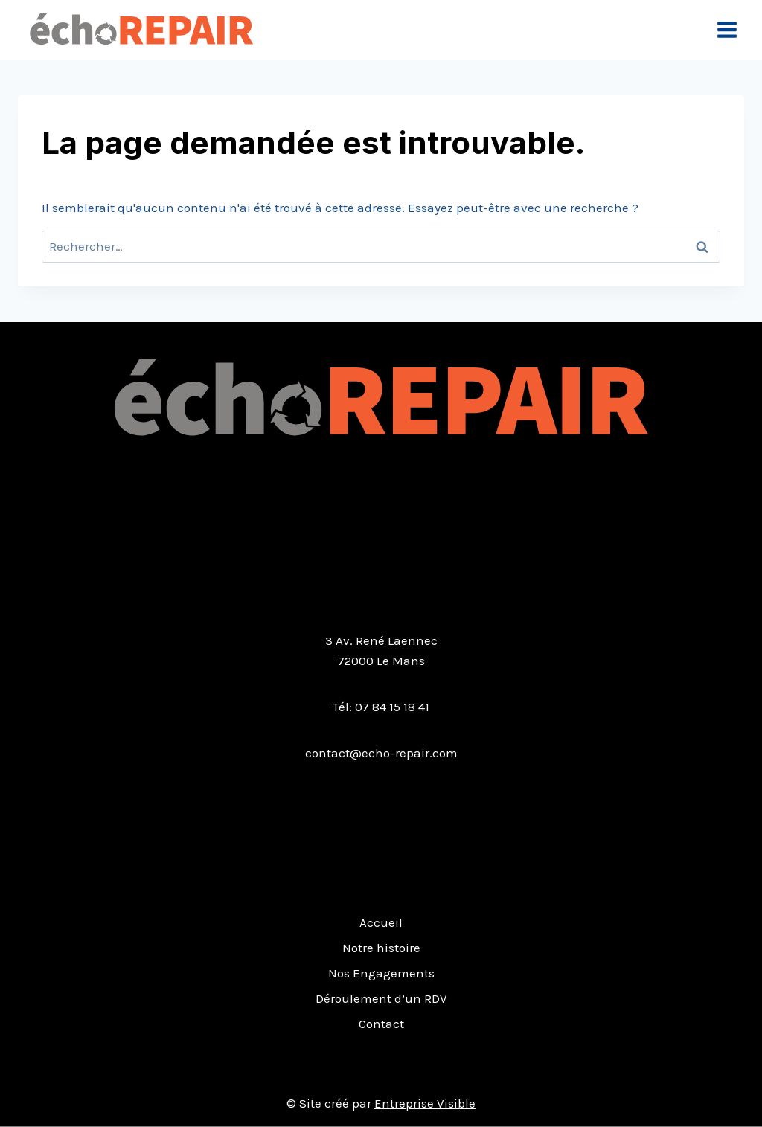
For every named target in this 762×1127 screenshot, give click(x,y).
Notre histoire (381, 947)
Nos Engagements (381, 973)
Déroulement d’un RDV (381, 998)
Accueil (381, 922)
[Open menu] (726, 29)
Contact (381, 1023)
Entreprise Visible (425, 1103)
